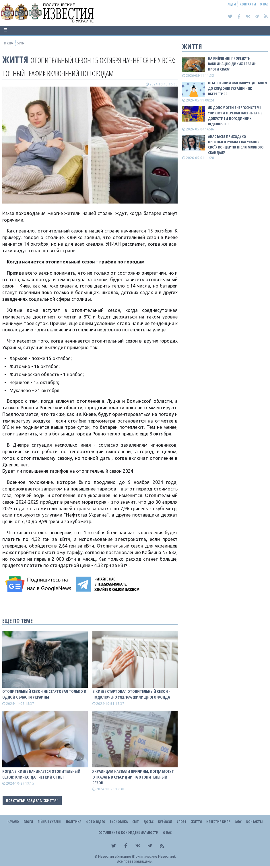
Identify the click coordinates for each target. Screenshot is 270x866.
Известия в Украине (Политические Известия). (137, 856)
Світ (135, 821)
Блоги (28, 821)
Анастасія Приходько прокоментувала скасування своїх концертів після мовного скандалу (235, 144)
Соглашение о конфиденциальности (128, 832)
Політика (73, 821)
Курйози (165, 821)
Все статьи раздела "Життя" (32, 800)
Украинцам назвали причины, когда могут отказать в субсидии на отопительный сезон (133, 777)
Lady (238, 821)
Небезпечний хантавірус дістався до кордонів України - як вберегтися (237, 88)
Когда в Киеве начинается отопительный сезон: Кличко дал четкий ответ (41, 774)
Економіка (119, 821)
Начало (13, 821)
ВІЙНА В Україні (49, 821)
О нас (264, 4)
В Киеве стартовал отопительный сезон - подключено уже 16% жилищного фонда (131, 694)
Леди (232, 4)
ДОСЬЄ (148, 821)
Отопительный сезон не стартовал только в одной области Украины (44, 694)
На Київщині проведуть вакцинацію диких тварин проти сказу (232, 64)
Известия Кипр (218, 821)
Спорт (182, 821)
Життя (15, 59)
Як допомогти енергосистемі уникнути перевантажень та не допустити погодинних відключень (235, 115)
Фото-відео (95, 821)
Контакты (248, 4)
